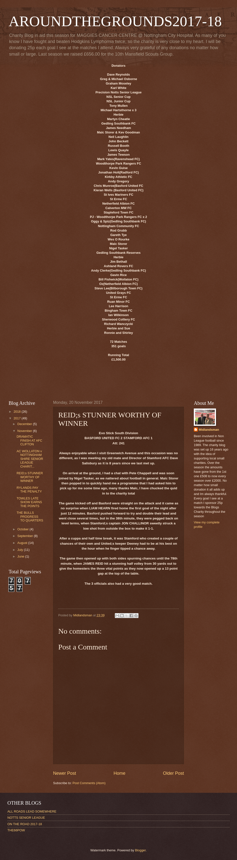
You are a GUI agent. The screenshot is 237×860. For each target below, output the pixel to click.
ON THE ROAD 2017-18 (24, 824)
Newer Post (64, 773)
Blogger (140, 850)
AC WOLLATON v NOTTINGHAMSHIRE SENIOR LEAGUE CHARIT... (30, 458)
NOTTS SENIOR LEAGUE (26, 817)
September (25, 536)
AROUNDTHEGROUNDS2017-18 (115, 21)
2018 (17, 411)
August (22, 543)
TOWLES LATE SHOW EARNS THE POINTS (29, 502)
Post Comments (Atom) (89, 783)
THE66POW (16, 830)
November (25, 431)
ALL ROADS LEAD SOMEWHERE (31, 811)
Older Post (173, 773)
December (25, 424)
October (23, 529)
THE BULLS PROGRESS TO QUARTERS (30, 516)
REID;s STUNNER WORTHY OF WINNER (30, 477)
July (20, 550)
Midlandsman (209, 429)
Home (119, 773)
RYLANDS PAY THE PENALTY (29, 489)
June (21, 556)
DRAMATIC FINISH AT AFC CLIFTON (29, 440)
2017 (17, 418)
